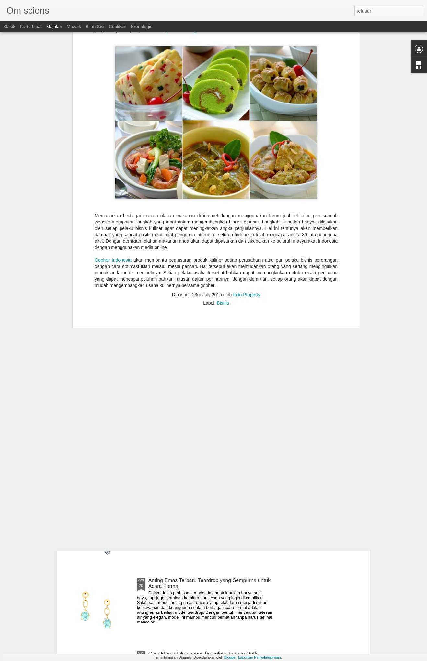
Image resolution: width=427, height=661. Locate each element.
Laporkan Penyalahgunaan (259, 657)
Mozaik (74, 26)
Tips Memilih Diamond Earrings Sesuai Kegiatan (204, 507)
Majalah (54, 26)
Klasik (9, 26)
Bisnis (223, 232)
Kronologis (141, 26)
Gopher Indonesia (113, 189)
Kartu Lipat (31, 26)
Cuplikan (117, 26)
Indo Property (246, 224)
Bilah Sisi (95, 26)
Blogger (230, 657)
